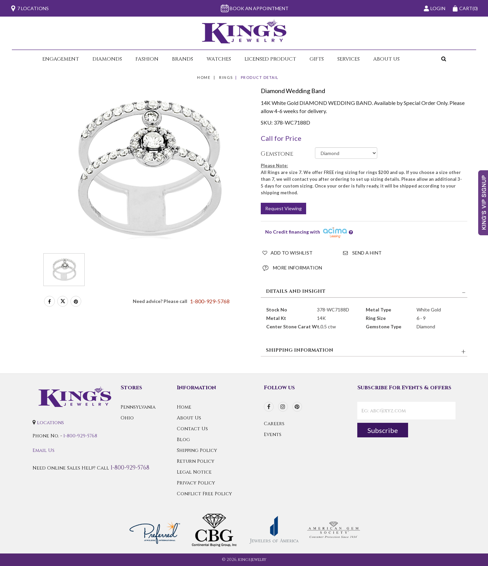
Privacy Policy (196, 483)
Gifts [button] (317, 59)
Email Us (44, 450)
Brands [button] (182, 59)
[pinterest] (297, 407)
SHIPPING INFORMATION (299, 350)
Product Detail (260, 77)
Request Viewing (283, 208)
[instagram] (283, 407)
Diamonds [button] (107, 59)
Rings (226, 77)
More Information (292, 268)
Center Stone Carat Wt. (293, 326)
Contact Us (192, 429)
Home (203, 77)
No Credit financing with (309, 232)
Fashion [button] (146, 59)
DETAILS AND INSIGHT (295, 291)
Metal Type (378, 309)
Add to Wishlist (287, 253)
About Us (189, 418)
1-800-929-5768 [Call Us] (80, 436)
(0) (465, 8)
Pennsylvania (138, 407)
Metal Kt (276, 318)
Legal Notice (194, 472)
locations (50, 422)
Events (272, 434)
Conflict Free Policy (204, 494)
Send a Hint (362, 253)
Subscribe (382, 430)
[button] (426, 59)
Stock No (276, 309)
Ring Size (376, 318)
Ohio (127, 418)
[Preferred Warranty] (154, 529)
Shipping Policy (197, 450)
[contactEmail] (406, 410)
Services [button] (348, 59)
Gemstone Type (383, 326)
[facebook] (269, 407)
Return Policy (195, 461)
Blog (183, 439)
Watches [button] (219, 59)
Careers (274, 423)
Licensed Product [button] (270, 59)
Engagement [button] (60, 59)
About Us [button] (386, 59)
